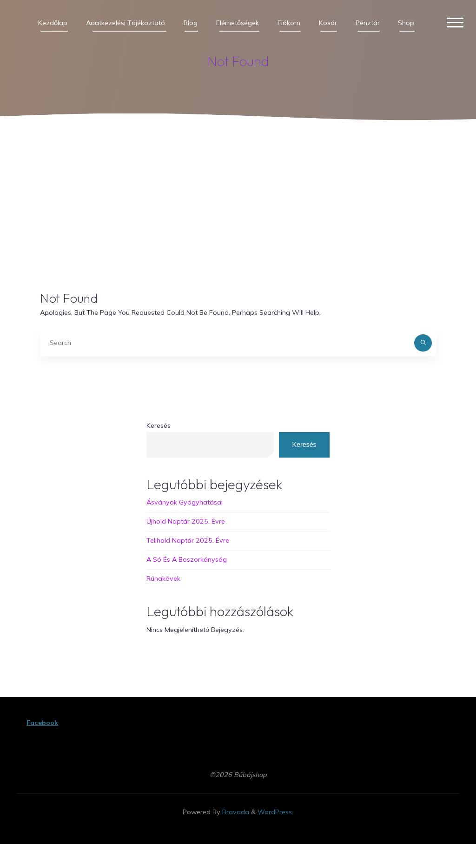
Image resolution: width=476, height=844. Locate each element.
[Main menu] (454, 23)
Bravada (234, 812)
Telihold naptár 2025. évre (187, 540)
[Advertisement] (238, 198)
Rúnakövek (163, 578)
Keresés (158, 425)
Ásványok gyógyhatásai (184, 502)
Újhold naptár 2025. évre (185, 521)
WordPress (275, 812)
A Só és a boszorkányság (186, 559)
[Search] (422, 343)
